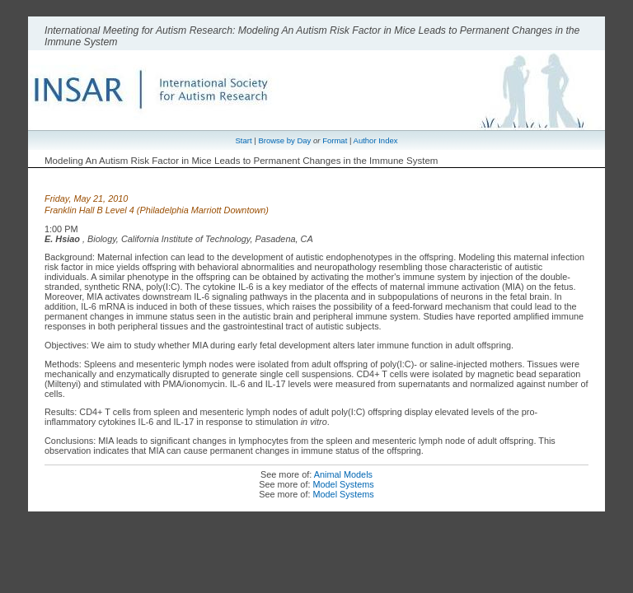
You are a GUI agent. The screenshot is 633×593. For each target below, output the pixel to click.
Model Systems (342, 484)
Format (334, 140)
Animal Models (343, 474)
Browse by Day (284, 140)
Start (244, 140)
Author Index (376, 140)
